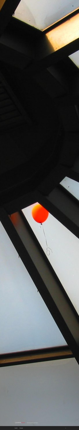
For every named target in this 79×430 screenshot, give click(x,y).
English (16, 428)
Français (21, 428)
